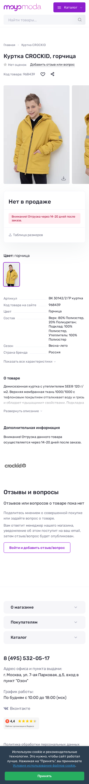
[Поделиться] (52, 74)
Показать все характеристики (28, 362)
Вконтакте (17, 708)
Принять (44, 776)
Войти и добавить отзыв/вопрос (37, 548)
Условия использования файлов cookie (44, 766)
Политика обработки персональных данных (42, 744)
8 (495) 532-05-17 (27, 658)
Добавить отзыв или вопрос (52, 65)
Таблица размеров (28, 235)
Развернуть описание (21, 411)
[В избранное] (42, 74)
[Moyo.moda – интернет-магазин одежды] (23, 7)
